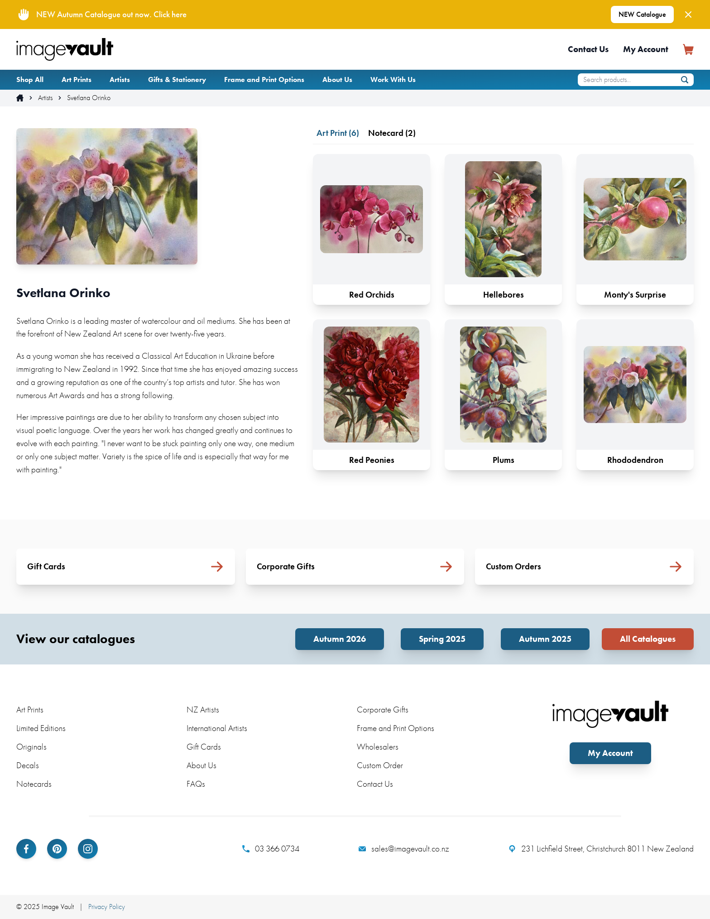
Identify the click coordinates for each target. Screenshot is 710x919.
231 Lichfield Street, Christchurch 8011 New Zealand (601, 848)
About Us (337, 79)
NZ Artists (203, 709)
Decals (27, 765)
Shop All (29, 79)
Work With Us (393, 79)
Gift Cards (204, 746)
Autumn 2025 (545, 639)
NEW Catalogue (642, 14)
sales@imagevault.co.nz (404, 848)
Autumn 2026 (339, 639)
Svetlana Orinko (88, 97)
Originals (31, 746)
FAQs (196, 783)
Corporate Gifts (382, 709)
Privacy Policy (106, 906)
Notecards (34, 783)
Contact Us (588, 49)
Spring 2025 (442, 639)
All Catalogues (648, 639)
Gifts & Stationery (177, 79)
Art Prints (76, 79)
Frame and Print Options (264, 79)
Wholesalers (377, 746)
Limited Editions (41, 728)
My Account (645, 49)
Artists (120, 79)
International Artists (217, 728)
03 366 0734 (270, 848)
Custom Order (380, 765)
